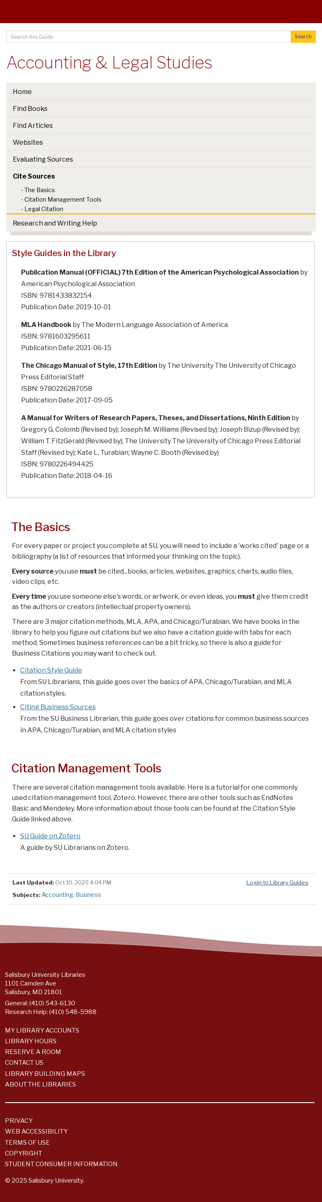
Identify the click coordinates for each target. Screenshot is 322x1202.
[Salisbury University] (161, 20)
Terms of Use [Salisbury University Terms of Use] (27, 1142)
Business (88, 894)
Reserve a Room (33, 1052)
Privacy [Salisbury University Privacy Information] (19, 1120)
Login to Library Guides (277, 882)
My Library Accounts (42, 1030)
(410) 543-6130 (52, 1003)
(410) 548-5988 (73, 1012)
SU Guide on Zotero (50, 836)
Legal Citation (43, 208)
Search (303, 36)
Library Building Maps (45, 1073)
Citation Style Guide (51, 670)
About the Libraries (40, 1084)
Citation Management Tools (63, 199)
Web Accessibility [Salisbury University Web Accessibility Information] (36, 1131)
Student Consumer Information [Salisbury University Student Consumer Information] (61, 1164)
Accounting (57, 894)
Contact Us (24, 1062)
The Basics (39, 189)
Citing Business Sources (58, 707)
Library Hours (31, 1041)
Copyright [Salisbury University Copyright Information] (23, 1153)
